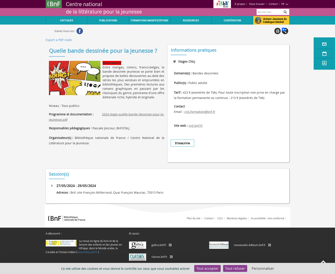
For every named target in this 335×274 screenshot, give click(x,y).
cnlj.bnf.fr (196, 126)
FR (284, 4)
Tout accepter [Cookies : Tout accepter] (207, 268)
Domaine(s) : (183, 73)
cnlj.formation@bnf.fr (199, 112)
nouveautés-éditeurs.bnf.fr (250, 245)
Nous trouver (257, 4)
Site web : (181, 126)
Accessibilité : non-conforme (267, 218)
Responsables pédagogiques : (70, 128)
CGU (220, 218)
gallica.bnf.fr (158, 245)
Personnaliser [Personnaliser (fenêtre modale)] (263, 268)
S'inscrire (182, 143)
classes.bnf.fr (159, 256)
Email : (179, 112)
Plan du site (193, 218)
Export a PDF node (59, 40)
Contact (273, 4)
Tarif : (178, 92)
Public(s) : (181, 83)
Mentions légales (237, 218)
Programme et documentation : (71, 114)
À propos (240, 4)
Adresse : (63, 192)
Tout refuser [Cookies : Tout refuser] (235, 268)
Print (277, 31)
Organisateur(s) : (61, 138)
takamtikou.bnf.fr (87, 252)
